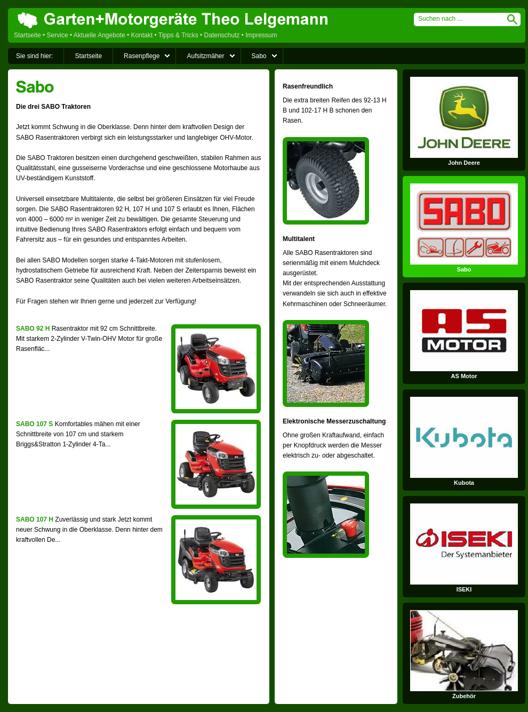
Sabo (259, 56)
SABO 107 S (34, 424)
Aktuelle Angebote (99, 35)
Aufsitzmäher (205, 56)
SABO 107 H (34, 519)
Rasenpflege (141, 56)
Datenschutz (222, 35)
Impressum (261, 35)
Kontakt (142, 35)
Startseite (27, 35)
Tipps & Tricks (178, 35)
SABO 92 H (33, 328)
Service (57, 35)
